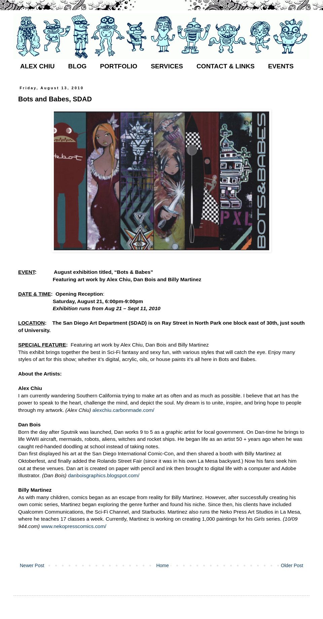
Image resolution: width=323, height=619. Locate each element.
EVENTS (281, 66)
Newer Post (32, 565)
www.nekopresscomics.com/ (73, 526)
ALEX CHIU (37, 66)
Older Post (292, 565)
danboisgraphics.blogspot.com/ (103, 475)
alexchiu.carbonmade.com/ (123, 410)
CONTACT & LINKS (225, 66)
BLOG (77, 66)
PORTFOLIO (118, 66)
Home (162, 565)
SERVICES (167, 66)
